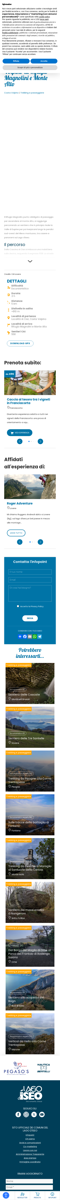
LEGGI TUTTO (16, 533)
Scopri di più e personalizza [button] (29, 67)
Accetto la (32, 606)
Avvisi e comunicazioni (30, 1142)
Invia (30, 618)
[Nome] (29, 1181)
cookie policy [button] (44, 17)
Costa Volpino (11, 92)
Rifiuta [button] (16, 61)
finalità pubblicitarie (10, 33)
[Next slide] (40, 441)
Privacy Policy (37, 606)
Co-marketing (30, 1146)
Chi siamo (30, 1138)
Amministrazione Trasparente (30, 1154)
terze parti (44, 19)
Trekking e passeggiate (32, 92)
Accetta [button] (43, 61)
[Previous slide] (19, 441)
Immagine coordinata (30, 1161)
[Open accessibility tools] (6, 1195)
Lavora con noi (30, 1150)
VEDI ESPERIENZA (19, 433)
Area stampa (30, 1158)
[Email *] (29, 1187)
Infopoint (30, 1135)
